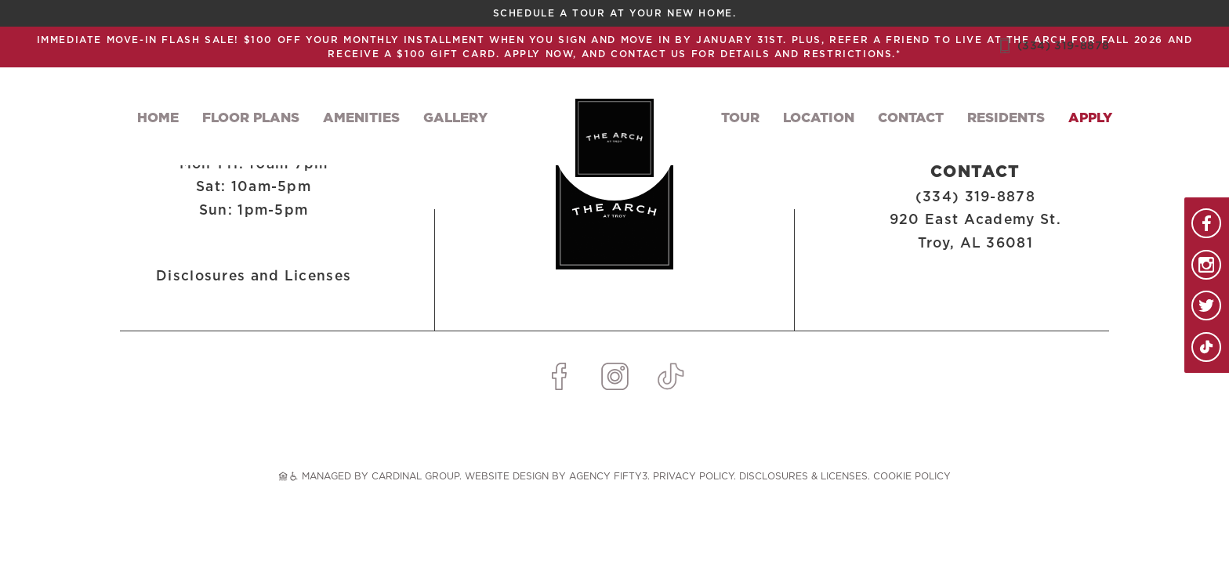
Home (158, 118)
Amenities (361, 118)
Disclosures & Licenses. (804, 476)
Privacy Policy (693, 476)
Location (818, 118)
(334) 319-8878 (1063, 46)
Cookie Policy (912, 476)
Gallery (455, 118)
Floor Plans (250, 118)
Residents (1006, 118)
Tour (740, 118)
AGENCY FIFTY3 (608, 476)
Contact (911, 118)
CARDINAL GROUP (415, 476)
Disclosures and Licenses (253, 276)
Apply (1090, 118)
